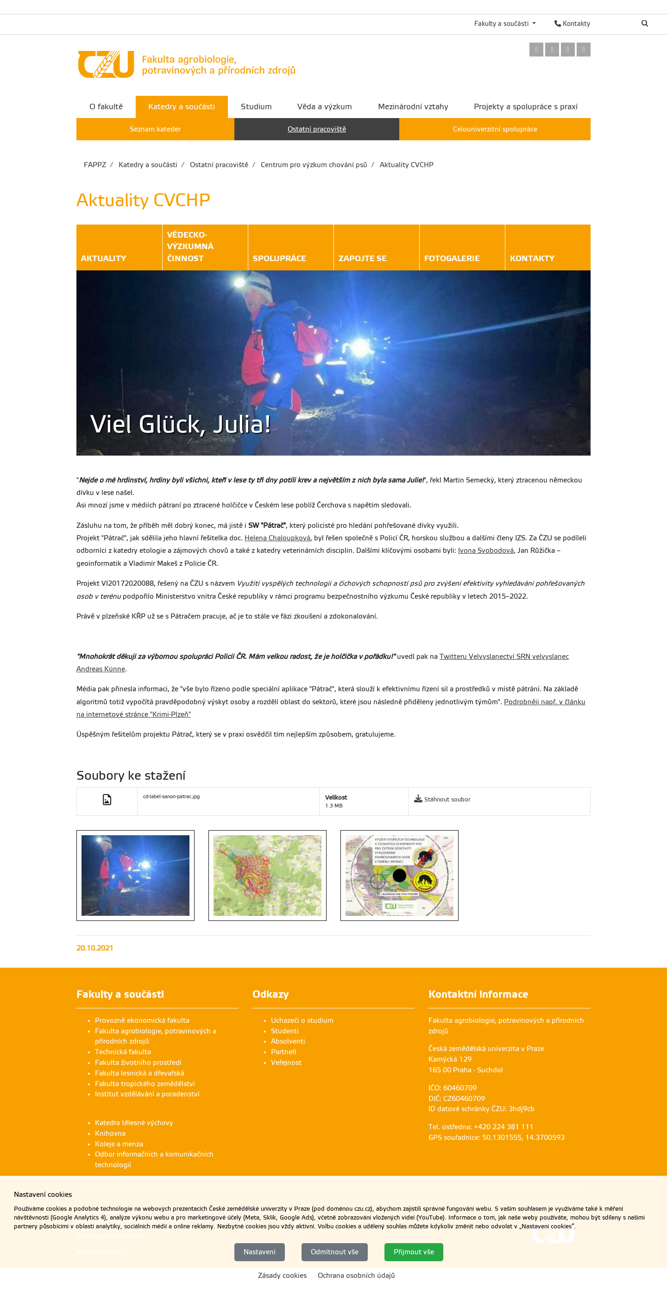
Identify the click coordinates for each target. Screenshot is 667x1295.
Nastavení (260, 1252)
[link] (536, 50)
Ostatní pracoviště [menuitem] (317, 129)
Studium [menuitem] (256, 106)
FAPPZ (95, 165)
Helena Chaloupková (277, 538)
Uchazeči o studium (302, 1020)
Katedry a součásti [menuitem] (181, 106)
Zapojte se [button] (363, 260)
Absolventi (288, 1041)
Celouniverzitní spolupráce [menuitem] (495, 129)
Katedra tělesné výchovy (134, 1122)
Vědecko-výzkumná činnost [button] (205, 248)
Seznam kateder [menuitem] (155, 129)
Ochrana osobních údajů (356, 1275)
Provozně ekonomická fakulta (142, 1020)
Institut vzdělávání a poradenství (147, 1094)
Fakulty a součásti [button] (502, 23)
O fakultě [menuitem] (106, 106)
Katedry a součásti (147, 165)
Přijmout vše (414, 1252)
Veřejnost (286, 1062)
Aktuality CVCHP (406, 165)
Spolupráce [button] (279, 260)
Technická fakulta (123, 1052)
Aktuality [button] (103, 260)
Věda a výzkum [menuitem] (324, 106)
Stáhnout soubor (447, 799)
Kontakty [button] (532, 260)
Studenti (285, 1031)
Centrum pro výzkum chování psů (313, 165)
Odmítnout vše (335, 1252)
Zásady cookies (282, 1275)
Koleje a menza (119, 1144)
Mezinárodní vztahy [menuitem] (413, 106)
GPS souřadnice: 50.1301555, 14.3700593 (496, 1137)
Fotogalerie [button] (452, 260)
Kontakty (572, 23)
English (614, 23)
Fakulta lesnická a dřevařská (139, 1073)
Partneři (283, 1052)
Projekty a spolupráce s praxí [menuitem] (526, 106)
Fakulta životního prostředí (138, 1062)
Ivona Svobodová (486, 550)
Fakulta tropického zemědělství (145, 1084)
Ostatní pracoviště (218, 165)
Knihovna (110, 1133)
